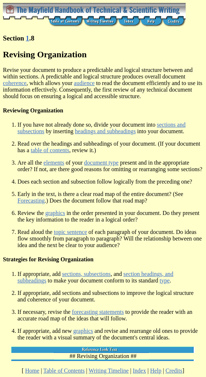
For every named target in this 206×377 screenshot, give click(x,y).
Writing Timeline (109, 371)
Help (155, 371)
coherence (15, 83)
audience (84, 83)
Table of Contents (64, 371)
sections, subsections (86, 274)
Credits (174, 371)
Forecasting (31, 200)
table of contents (50, 150)
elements (54, 162)
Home (32, 371)
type (165, 280)
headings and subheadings (105, 131)
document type (101, 162)
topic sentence (70, 232)
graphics (55, 213)
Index (139, 371)
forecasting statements (98, 312)
